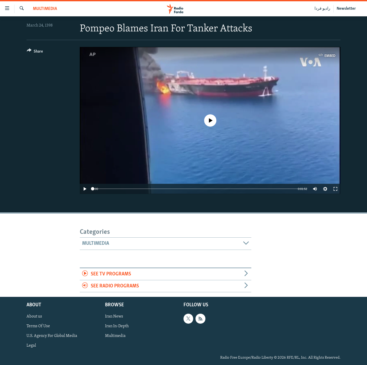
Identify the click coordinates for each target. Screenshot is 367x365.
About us (34, 317)
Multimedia (45, 8)
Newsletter (346, 9)
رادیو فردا (322, 9)
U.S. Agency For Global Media (52, 336)
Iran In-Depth (117, 326)
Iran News (114, 317)
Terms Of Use (38, 326)
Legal (31, 346)
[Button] (35, 52)
